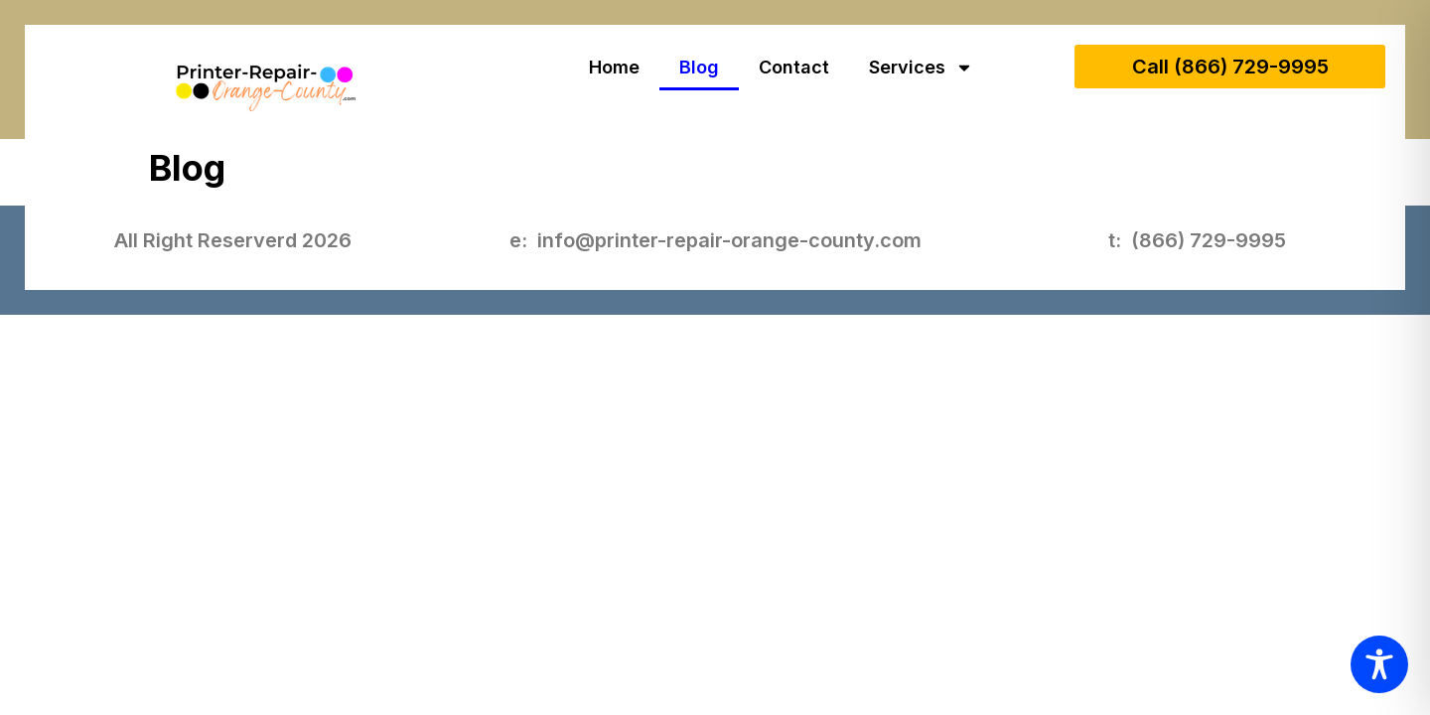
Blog (699, 67)
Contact (794, 67)
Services (921, 67)
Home (614, 67)
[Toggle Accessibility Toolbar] (1379, 664)
